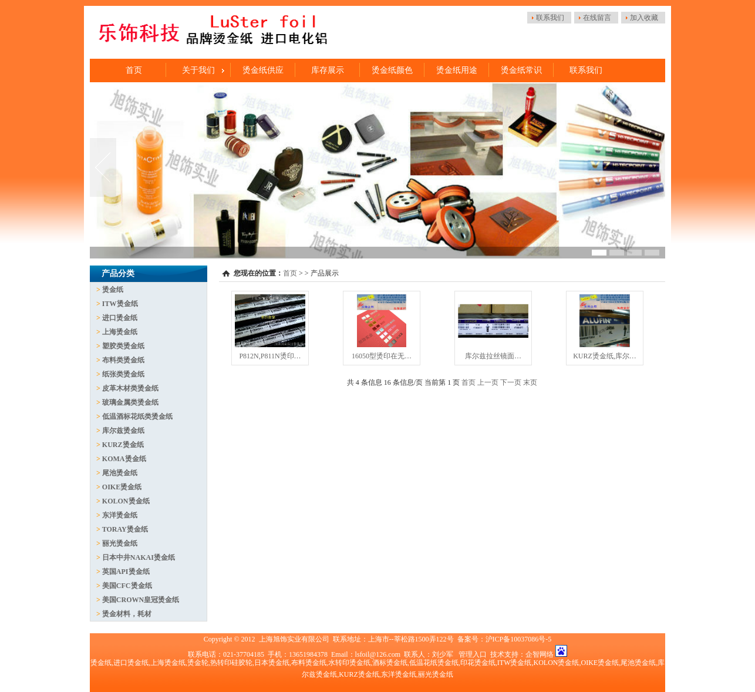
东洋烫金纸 (119, 515)
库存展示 (327, 70)
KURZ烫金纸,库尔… (604, 356)
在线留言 (597, 18)
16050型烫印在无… (382, 356)
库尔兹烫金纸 (123, 430)
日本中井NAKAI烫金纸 (138, 557)
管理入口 (473, 654)
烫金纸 (112, 289)
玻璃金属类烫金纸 (130, 402)
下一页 (510, 382)
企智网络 (539, 654)
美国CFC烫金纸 (127, 586)
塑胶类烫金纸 (123, 346)
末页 (530, 382)
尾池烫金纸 (119, 473)
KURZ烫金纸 (123, 445)
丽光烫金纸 (119, 543)
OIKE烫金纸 (121, 487)
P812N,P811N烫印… (270, 356)
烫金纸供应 (263, 70)
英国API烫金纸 (126, 571)
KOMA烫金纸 (124, 459)
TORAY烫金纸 (125, 529)
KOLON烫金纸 (126, 501)
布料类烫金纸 (123, 360)
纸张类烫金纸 (123, 374)
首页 (134, 70)
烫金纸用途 (456, 70)
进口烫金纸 (119, 318)
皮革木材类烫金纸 (130, 388)
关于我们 (198, 70)
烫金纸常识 (521, 70)
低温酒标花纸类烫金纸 (137, 416)
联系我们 (550, 18)
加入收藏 (644, 18)
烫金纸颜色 (392, 70)
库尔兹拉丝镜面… (493, 356)
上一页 (487, 382)
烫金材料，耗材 (126, 614)
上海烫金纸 (119, 332)
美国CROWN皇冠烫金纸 (140, 600)
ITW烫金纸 (120, 304)
